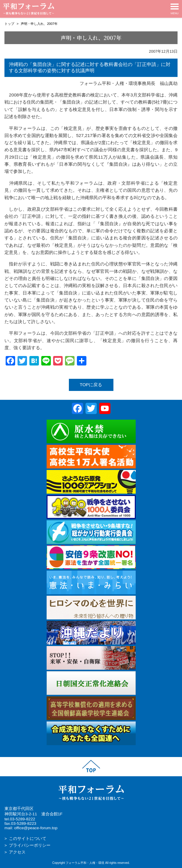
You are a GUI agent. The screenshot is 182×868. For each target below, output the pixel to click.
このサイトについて (27, 838)
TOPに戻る (91, 384)
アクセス (17, 852)
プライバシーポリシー (29, 845)
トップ (9, 23)
